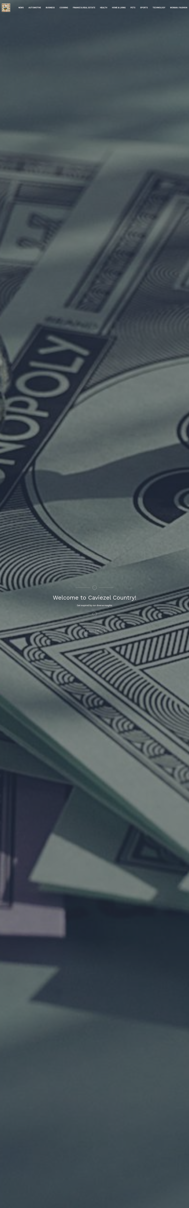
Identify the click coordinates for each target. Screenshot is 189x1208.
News (21, 8)
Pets (132, 8)
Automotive (35, 8)
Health (103, 8)
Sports (144, 8)
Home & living (119, 8)
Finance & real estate (84, 8)
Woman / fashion (178, 8)
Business (50, 8)
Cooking (64, 8)
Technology (159, 8)
